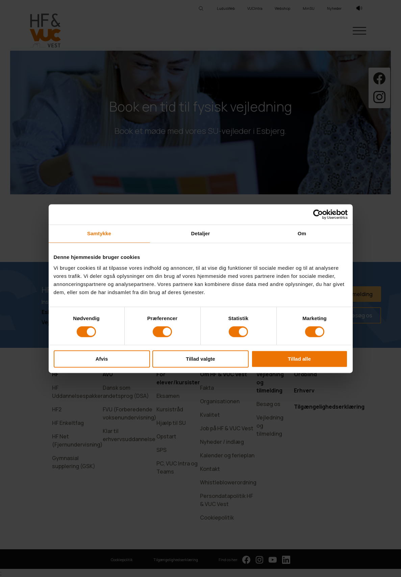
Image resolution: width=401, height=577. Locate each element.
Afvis (102, 359)
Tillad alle (299, 359)
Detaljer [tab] (200, 233)
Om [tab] (302, 233)
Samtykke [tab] (99, 233)
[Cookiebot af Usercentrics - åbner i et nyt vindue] (318, 214)
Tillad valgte (200, 359)
